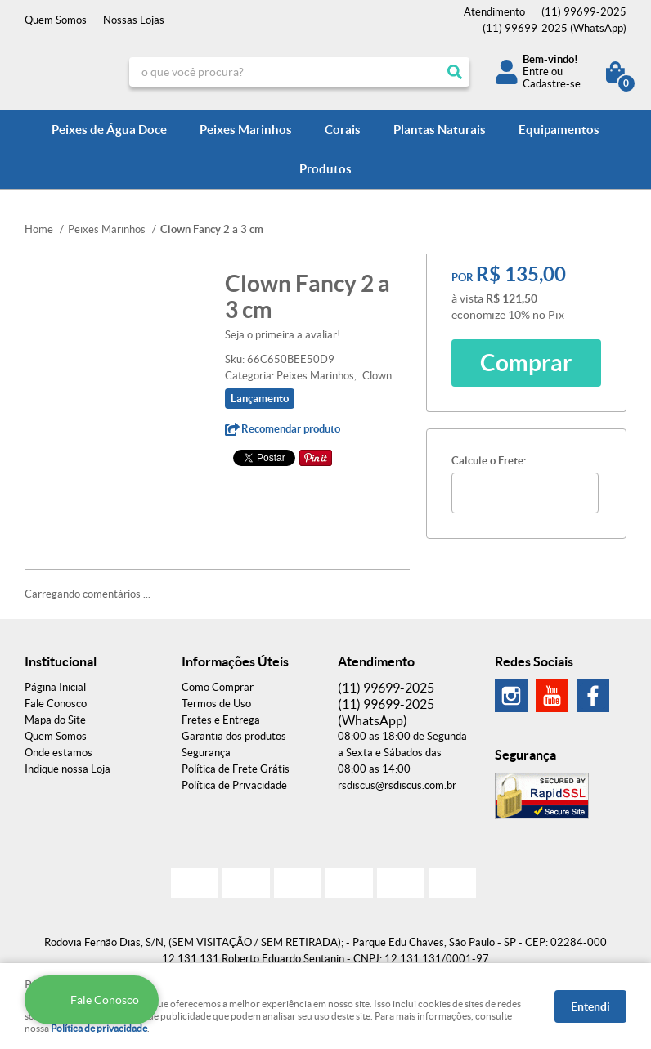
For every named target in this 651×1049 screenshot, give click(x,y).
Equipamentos (559, 130)
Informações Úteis (235, 661)
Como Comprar (218, 687)
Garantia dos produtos (234, 736)
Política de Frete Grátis (236, 769)
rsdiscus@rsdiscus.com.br (397, 785)
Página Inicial (55, 687)
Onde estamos (58, 752)
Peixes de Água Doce (109, 130)
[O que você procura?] (454, 72)
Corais (343, 130)
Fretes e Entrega (221, 720)
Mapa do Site (55, 720)
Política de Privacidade (234, 785)
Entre (536, 71)
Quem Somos (56, 20)
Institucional (61, 661)
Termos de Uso (216, 703)
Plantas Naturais (439, 130)
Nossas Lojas (133, 20)
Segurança (206, 752)
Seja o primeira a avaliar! (282, 335)
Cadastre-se (552, 84)
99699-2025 (583, 12)
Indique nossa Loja (67, 769)
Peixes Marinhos (246, 130)
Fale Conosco (56, 703)
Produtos (325, 169)
